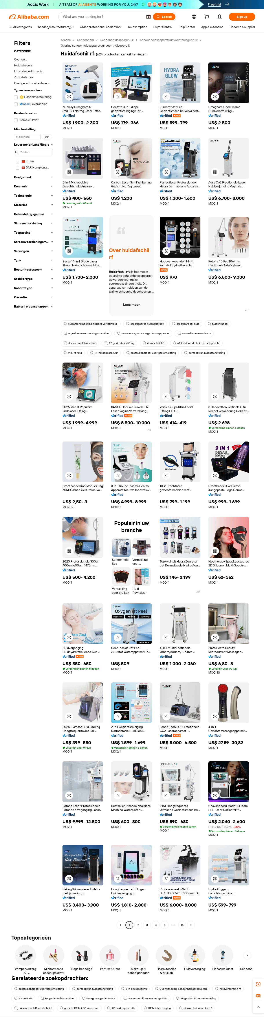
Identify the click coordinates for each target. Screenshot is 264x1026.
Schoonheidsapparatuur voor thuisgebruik (169, 40)
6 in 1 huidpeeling (134, 989)
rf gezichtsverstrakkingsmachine (86, 333)
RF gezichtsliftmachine (57, 998)
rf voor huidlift (154, 343)
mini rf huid (73, 353)
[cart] (207, 17)
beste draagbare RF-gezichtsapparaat (143, 333)
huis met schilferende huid (32, 1008)
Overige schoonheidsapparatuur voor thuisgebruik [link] (95, 45)
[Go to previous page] (121, 925)
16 (182, 925)
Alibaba (66, 40)
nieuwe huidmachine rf (195, 1008)
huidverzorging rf (228, 989)
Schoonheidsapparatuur (116, 40)
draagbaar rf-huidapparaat (145, 324)
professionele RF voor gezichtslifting (151, 353)
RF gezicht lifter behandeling (196, 998)
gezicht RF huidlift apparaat (79, 1008)
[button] (148, 16)
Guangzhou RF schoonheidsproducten (181, 989)
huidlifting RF (218, 324)
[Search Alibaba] (102, 16)
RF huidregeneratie (121, 1008)
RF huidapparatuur (104, 353)
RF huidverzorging (157, 1008)
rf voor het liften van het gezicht (145, 998)
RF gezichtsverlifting (119, 343)
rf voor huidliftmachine (80, 343)
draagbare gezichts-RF (98, 998)
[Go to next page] (191, 925)
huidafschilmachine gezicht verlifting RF (91, 324)
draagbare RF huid (185, 324)
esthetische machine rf (194, 333)
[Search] (164, 16)
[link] (258, 984)
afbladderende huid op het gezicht (196, 343)
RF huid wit (23, 998)
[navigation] (33, 483)
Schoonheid (85, 40)
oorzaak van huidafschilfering (204, 353)
